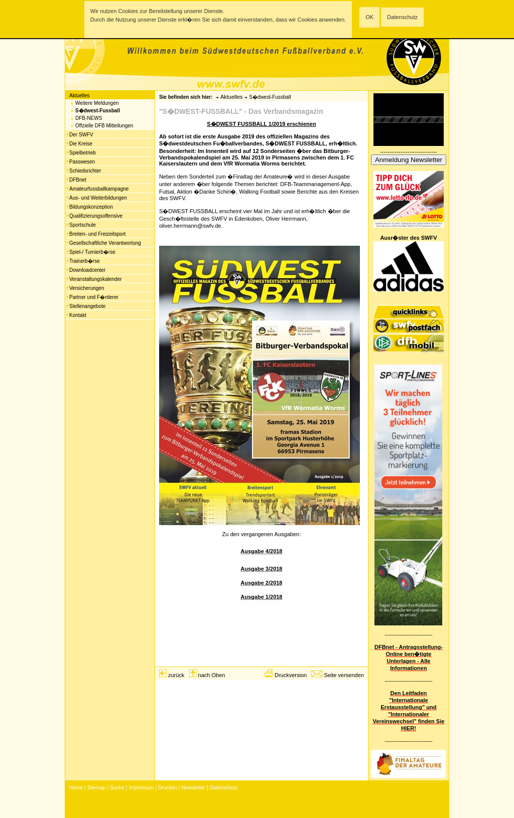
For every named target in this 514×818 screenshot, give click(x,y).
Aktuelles (79, 95)
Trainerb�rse (84, 261)
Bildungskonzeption (91, 207)
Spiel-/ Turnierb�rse (92, 252)
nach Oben (211, 675)
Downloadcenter (87, 270)
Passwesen (82, 162)
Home (76, 787)
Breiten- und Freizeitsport (97, 234)
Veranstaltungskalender (95, 279)
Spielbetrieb (82, 152)
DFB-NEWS (88, 118)
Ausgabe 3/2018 (261, 569)
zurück (176, 675)
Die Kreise (80, 143)
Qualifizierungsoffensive (95, 216)
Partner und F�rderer (93, 297)
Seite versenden (344, 675)
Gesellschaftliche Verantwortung (105, 243)
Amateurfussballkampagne (98, 189)
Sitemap (96, 787)
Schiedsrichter (85, 171)
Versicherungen (86, 288)
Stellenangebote (87, 306)
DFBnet (77, 180)
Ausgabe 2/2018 (261, 583)
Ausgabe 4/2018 (261, 551)
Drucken (167, 787)
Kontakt (77, 315)
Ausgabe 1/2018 (261, 597)
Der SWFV (81, 134)
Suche (117, 787)
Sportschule (82, 225)
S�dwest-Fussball (97, 110)
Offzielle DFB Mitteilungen (104, 125)
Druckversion (291, 675)
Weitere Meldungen (97, 103)
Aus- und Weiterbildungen (98, 198)
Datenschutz (402, 17)
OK (369, 17)
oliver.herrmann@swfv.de (190, 226)
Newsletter (193, 787)
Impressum (141, 787)
